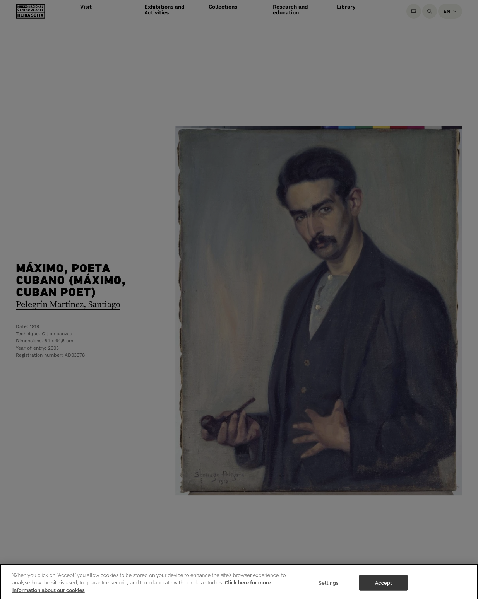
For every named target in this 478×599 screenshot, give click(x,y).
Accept (383, 588)
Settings (329, 588)
